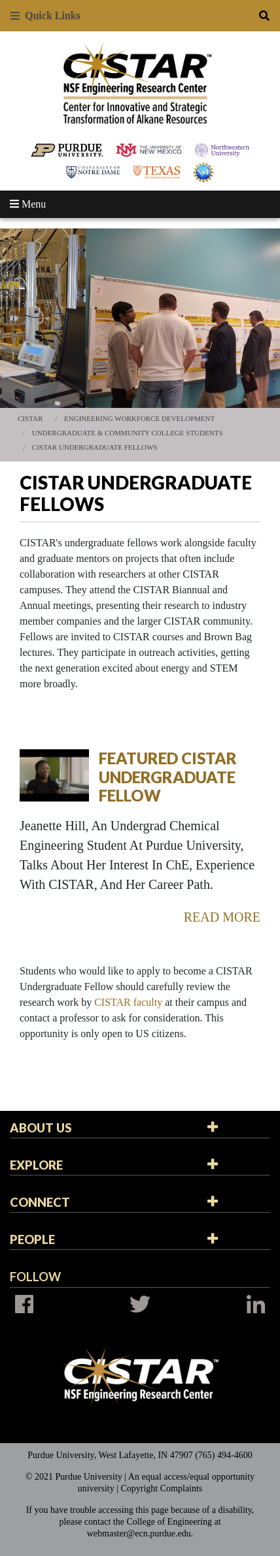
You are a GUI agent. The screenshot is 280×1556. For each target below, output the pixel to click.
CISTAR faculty (128, 1002)
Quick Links (45, 15)
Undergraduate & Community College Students (127, 433)
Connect (40, 1202)
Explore (36, 1165)
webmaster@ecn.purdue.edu (139, 1533)
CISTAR (30, 418)
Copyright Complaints (161, 1488)
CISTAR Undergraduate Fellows (95, 447)
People (32, 1239)
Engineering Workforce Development (139, 418)
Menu (28, 204)
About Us (40, 1128)
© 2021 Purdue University (74, 1477)
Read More (222, 917)
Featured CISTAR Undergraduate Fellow (168, 777)
